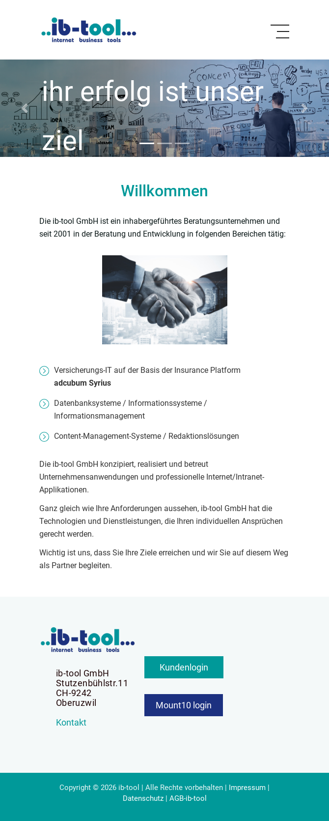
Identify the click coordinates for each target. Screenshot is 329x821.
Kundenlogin (184, 667)
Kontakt (71, 722)
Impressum (247, 787)
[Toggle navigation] (280, 31)
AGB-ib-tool (188, 798)
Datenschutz (143, 798)
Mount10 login (184, 705)
